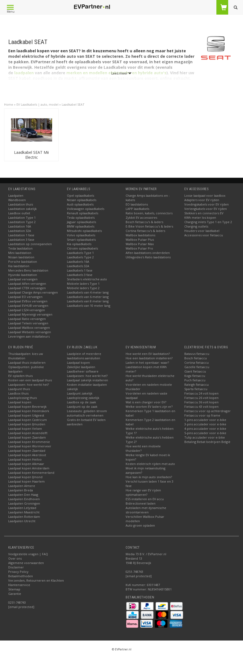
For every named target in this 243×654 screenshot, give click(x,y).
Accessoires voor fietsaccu (203, 235)
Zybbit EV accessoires (141, 217)
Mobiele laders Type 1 (83, 283)
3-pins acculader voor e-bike (205, 424)
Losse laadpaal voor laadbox (204, 195)
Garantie (14, 594)
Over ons (15, 558)
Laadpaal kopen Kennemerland (31, 472)
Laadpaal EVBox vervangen (27, 301)
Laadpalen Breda (20, 490)
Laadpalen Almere (21, 486)
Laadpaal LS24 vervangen (26, 310)
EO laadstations (137, 204)
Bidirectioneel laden (141, 503)
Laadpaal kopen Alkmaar (26, 464)
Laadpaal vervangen (23, 279)
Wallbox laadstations (140, 235)
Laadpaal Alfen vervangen (27, 283)
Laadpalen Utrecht (21, 521)
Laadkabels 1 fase (79, 270)
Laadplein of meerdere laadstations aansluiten (84, 356)
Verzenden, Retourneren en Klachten (36, 580)
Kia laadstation (18, 266)
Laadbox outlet (19, 213)
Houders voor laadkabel (201, 231)
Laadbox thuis (18, 393)
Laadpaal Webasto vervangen (29, 332)
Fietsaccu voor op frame (202, 415)
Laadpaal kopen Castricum (27, 420)
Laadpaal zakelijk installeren (87, 380)
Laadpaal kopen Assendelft (27, 433)
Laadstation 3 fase (21, 239)
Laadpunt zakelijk (79, 393)
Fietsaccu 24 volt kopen (201, 393)
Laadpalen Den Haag (23, 494)
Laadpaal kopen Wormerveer (29, 446)
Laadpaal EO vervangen (25, 297)
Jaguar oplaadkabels (81, 222)
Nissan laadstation (21, 257)
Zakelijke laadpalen (81, 367)
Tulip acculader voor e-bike (204, 437)
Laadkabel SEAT (73, 104)
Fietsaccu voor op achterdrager (207, 411)
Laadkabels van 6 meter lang (88, 297)
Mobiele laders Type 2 (83, 288)
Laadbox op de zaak (81, 402)
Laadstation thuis (20, 204)
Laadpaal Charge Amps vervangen (33, 292)
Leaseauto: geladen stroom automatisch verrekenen (87, 413)
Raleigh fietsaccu (196, 384)
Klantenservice (19, 585)
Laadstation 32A (19, 231)
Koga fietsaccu (194, 376)
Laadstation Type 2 (22, 222)
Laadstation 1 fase (21, 235)
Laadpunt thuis (19, 389)
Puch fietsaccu (194, 380)
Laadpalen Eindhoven (24, 499)
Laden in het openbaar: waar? (147, 362)
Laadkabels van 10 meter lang (88, 305)
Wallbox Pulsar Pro (139, 248)
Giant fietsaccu (195, 371)
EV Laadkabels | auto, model (37, 104)
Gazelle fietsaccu (196, 367)
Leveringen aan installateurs (29, 336)
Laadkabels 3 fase (79, 275)
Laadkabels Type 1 (80, 253)
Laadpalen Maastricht (23, 512)
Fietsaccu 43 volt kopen (201, 406)
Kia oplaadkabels (79, 244)
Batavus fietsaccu (196, 354)
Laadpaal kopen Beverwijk (27, 406)
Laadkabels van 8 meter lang (88, 301)
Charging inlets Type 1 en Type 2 (208, 222)
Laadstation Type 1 (22, 217)
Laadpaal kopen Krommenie (29, 442)
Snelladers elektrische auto (87, 279)
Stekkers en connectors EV (204, 213)
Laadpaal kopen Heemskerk (28, 411)
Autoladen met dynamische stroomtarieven (146, 510)
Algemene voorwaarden (26, 563)
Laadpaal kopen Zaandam (27, 437)
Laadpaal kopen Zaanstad (26, 450)
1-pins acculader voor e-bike (205, 420)
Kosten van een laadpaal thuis (30, 380)
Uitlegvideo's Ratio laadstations (148, 257)
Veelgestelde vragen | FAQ (28, 554)
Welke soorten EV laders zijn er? (149, 406)
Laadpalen (15, 195)
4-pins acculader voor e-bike (205, 428)
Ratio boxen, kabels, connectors (149, 213)
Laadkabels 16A (78, 261)
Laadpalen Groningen (24, 503)
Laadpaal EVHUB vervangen (28, 305)
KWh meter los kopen (200, 217)
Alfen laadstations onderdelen (148, 253)
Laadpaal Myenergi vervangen (30, 314)
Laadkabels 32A (78, 266)
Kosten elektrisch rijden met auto (150, 464)
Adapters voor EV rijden (201, 200)
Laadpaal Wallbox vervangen (29, 327)
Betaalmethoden (20, 576)
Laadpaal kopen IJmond (25, 477)
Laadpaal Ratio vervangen (27, 319)
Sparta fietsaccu (195, 389)
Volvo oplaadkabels (81, 235)
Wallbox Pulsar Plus (140, 239)
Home (8, 104)
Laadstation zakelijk (22, 209)
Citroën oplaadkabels (82, 248)
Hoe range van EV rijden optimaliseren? (143, 492)
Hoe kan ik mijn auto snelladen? (149, 477)
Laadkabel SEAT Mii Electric (31, 155)
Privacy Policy (18, 572)
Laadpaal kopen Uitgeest (26, 415)
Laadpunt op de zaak (82, 406)
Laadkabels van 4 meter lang (88, 292)
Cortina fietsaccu (196, 362)
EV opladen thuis (20, 376)
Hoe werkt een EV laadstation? (148, 354)
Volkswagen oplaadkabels (85, 209)
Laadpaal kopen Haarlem (26, 481)
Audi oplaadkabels (80, 204)
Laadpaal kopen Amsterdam (28, 468)
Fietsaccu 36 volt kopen (201, 402)
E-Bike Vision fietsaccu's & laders (149, 226)
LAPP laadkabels (137, 209)
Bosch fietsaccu (195, 358)
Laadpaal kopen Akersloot (27, 455)
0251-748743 (17, 602)
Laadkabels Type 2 (80, 257)
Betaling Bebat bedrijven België (207, 442)
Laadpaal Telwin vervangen (28, 323)
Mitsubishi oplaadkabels (84, 231)
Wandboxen (17, 200)
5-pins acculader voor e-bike (205, 433)
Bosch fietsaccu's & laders (144, 222)
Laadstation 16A (19, 226)
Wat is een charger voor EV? (146, 402)
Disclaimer (16, 567)
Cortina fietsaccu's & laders (145, 231)
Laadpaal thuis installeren (27, 362)
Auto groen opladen (140, 525)
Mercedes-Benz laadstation (28, 270)
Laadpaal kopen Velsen (25, 428)
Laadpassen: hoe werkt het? (28, 384)
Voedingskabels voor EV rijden (206, 204)
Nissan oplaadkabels (81, 200)
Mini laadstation (19, 253)
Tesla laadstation (20, 248)
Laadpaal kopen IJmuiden (26, 424)
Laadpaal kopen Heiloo (25, 459)
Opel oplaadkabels (80, 195)
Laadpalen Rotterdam (24, 517)
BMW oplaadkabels (80, 226)
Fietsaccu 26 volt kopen (201, 398)
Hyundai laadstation (22, 275)
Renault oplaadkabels (82, 213)
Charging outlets (196, 226)
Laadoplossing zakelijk (83, 398)
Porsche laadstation (22, 261)
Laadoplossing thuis (22, 398)
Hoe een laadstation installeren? (149, 358)
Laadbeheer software (82, 371)
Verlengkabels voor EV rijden (205, 209)
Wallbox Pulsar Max (140, 244)
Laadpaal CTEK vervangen (27, 288)
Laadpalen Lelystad (22, 508)
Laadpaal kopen (19, 402)
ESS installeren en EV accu (145, 499)
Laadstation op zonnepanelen (30, 244)
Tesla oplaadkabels (81, 217)
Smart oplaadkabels (81, 239)
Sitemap (14, 589)
